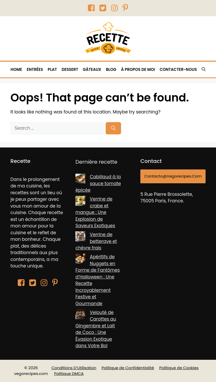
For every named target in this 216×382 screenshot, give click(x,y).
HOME (16, 69)
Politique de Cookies (179, 367)
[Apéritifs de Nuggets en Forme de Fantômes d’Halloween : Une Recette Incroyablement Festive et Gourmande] (80, 260)
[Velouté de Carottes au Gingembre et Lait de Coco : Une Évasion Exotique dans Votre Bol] (80, 315)
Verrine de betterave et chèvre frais (96, 241)
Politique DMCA (69, 373)
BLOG (111, 69)
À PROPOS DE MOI (138, 69)
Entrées (35, 69)
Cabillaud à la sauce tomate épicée (98, 183)
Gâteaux (92, 69)
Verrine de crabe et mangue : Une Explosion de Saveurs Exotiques (95, 212)
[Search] (113, 128)
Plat (52, 69)
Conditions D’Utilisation (74, 367)
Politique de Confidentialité (127, 367)
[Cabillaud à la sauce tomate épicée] (80, 180)
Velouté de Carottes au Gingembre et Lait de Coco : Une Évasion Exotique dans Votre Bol (95, 329)
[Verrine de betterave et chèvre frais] (80, 237)
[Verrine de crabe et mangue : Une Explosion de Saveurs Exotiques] (80, 202)
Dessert (70, 69)
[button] (203, 69)
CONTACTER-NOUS (178, 69)
